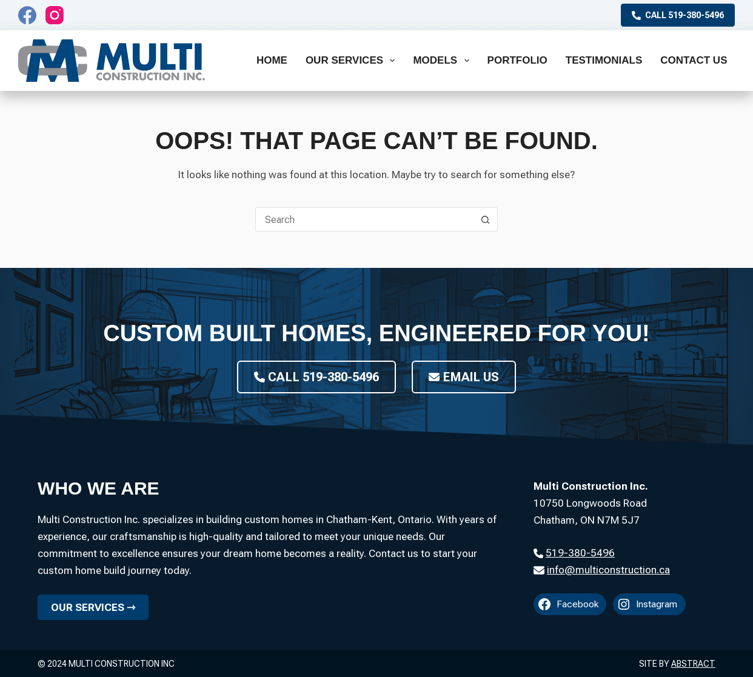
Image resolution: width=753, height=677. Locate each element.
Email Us (464, 377)
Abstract (693, 664)
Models (443, 60)
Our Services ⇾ (93, 607)
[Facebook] (27, 15)
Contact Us (693, 60)
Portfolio (517, 60)
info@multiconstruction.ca (608, 570)
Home (271, 60)
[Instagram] (54, 15)
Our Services (353, 60)
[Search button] (486, 219)
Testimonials (604, 60)
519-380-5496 (580, 553)
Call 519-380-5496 (678, 15)
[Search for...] (364, 219)
